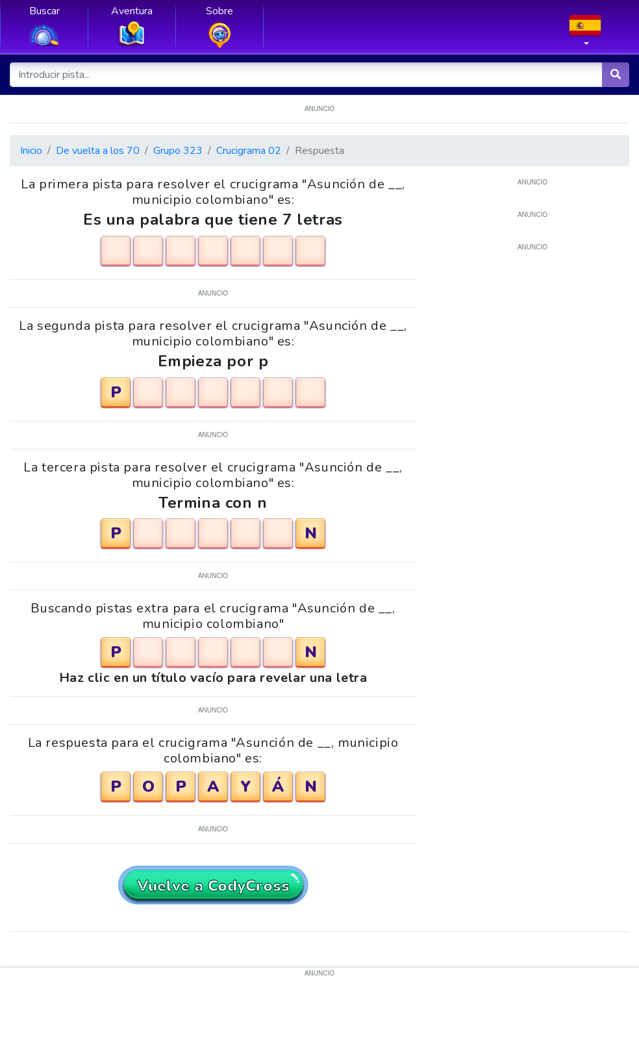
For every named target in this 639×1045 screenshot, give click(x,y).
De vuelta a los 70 (98, 151)
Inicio (31, 151)
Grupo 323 (178, 151)
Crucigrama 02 (248, 151)
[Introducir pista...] (306, 74)
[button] (585, 34)
